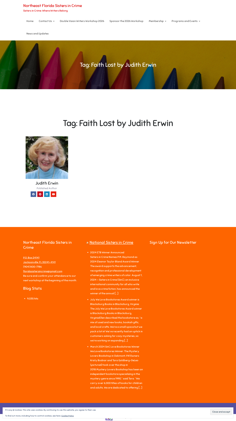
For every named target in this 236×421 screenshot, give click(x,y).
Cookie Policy (67, 416)
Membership (156, 21)
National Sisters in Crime (111, 242)
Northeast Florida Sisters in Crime (52, 5)
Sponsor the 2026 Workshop (126, 21)
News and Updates (37, 33)
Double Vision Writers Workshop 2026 (82, 21)
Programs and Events (185, 21)
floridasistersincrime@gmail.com (42, 271)
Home (29, 21)
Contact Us (45, 21)
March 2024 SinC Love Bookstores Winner (114, 347)
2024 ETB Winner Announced (107, 253)
